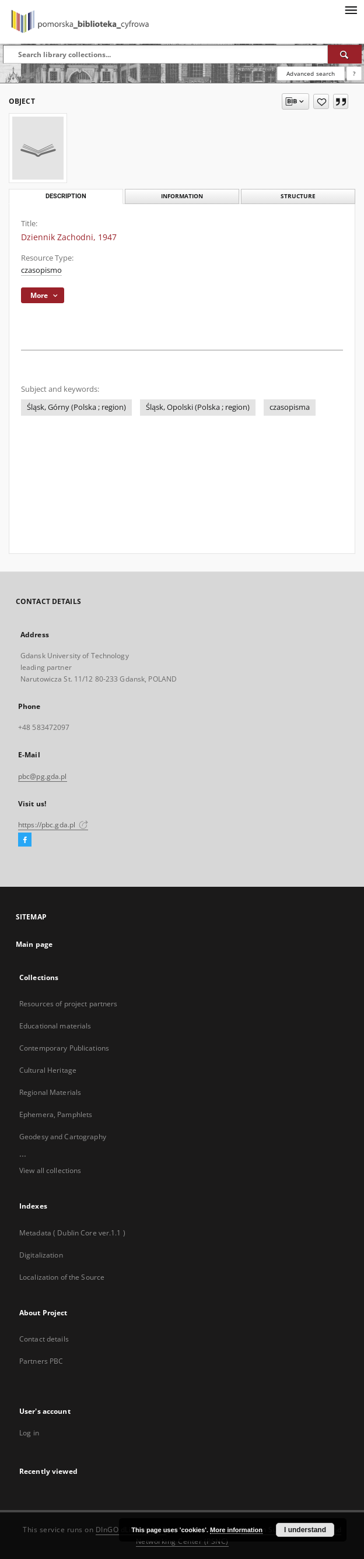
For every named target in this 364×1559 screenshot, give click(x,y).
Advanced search (310, 73)
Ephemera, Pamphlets (55, 1114)
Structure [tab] (298, 196)
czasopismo (41, 270)
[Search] (345, 54)
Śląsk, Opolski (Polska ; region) (198, 407)
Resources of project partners (68, 1004)
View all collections (50, 1170)
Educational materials (55, 1026)
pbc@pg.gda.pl (42, 776)
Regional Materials (50, 1092)
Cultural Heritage (47, 1070)
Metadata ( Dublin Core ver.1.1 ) (72, 1233)
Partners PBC (41, 1361)
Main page (34, 944)
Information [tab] (182, 196)
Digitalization (41, 1255)
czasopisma (290, 407)
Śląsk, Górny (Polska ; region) (76, 407)
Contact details (44, 1339)
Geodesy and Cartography (62, 1137)
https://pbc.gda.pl (53, 825)
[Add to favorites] (321, 101)
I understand (305, 1530)
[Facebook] (25, 840)
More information (236, 1529)
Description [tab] (66, 196)
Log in (29, 1433)
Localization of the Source (61, 1277)
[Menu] (350, 9)
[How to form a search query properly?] (354, 73)
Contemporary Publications (64, 1048)
